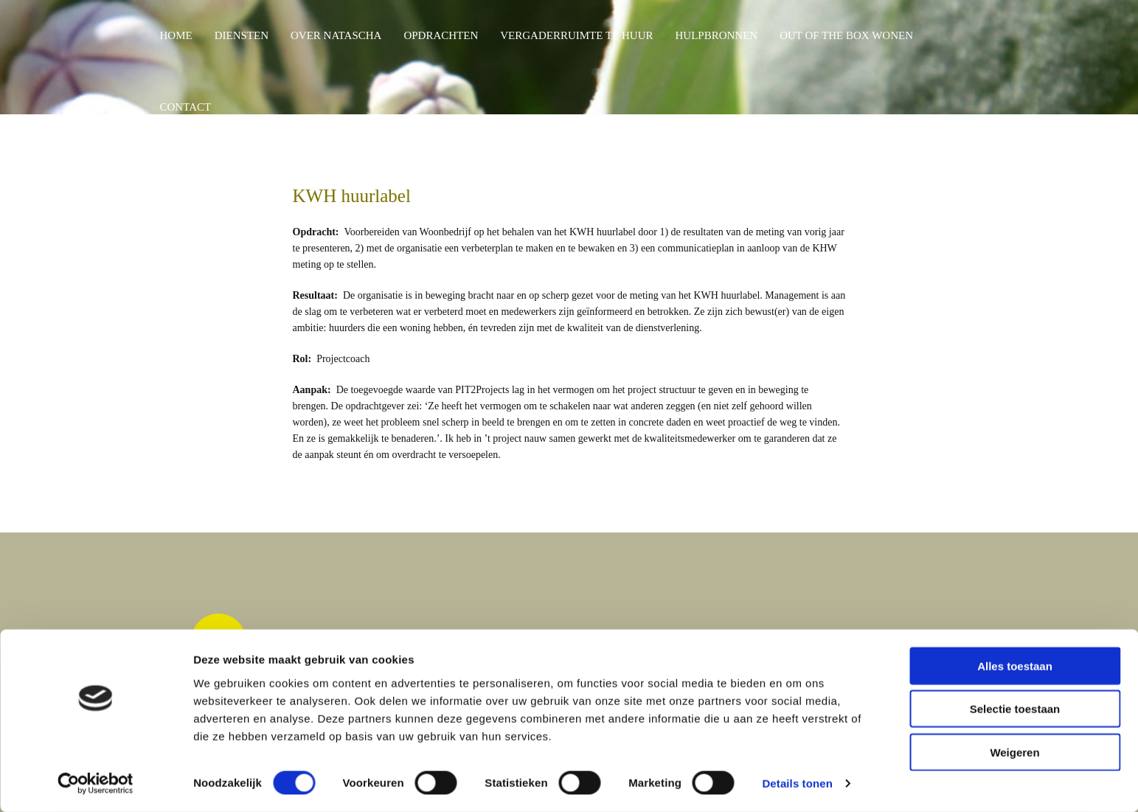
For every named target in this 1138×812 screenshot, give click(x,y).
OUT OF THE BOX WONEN (846, 35)
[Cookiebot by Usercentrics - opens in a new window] (95, 783)
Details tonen (797, 783)
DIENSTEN (241, 35)
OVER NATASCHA (336, 35)
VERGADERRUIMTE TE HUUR (576, 35)
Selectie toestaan (1015, 708)
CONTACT (186, 107)
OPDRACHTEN (440, 35)
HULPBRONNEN (716, 35)
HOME (176, 35)
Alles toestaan (1014, 665)
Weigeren (1014, 751)
